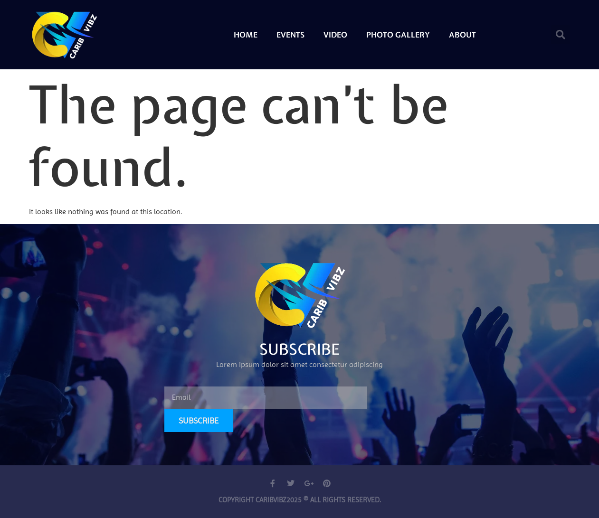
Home (245, 34)
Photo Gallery (398, 34)
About (462, 34)
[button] (560, 34)
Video (335, 34)
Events (290, 34)
